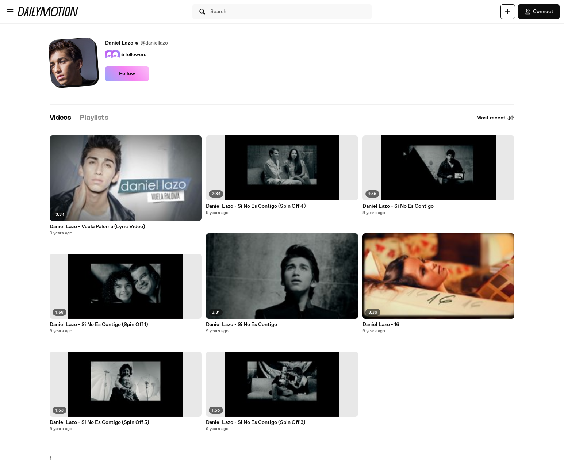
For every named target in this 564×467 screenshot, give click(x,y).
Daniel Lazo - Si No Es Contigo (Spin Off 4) (256, 206)
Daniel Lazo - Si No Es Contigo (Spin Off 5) (99, 422)
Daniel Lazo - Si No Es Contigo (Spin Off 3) (255, 422)
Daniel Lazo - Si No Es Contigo (241, 325)
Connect (538, 11)
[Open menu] (10, 11)
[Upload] (507, 11)
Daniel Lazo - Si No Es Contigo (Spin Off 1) (99, 325)
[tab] (61, 118)
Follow (127, 73)
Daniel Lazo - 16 (380, 325)
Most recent (495, 118)
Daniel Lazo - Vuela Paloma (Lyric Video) (97, 227)
